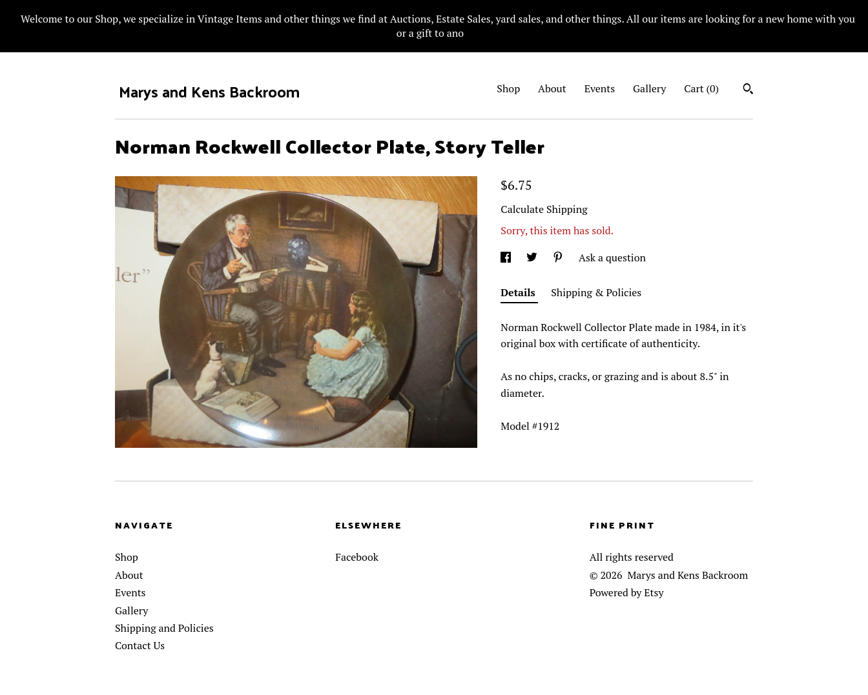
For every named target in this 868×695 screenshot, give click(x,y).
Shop (508, 88)
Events (599, 88)
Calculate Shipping (544, 209)
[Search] (748, 90)
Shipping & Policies (596, 292)
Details (519, 292)
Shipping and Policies (164, 628)
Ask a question (612, 257)
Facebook (356, 557)
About (552, 88)
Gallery (649, 88)
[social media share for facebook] (507, 257)
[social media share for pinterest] (559, 257)
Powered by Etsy (627, 592)
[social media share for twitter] (533, 257)
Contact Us (140, 645)
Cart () (701, 88)
